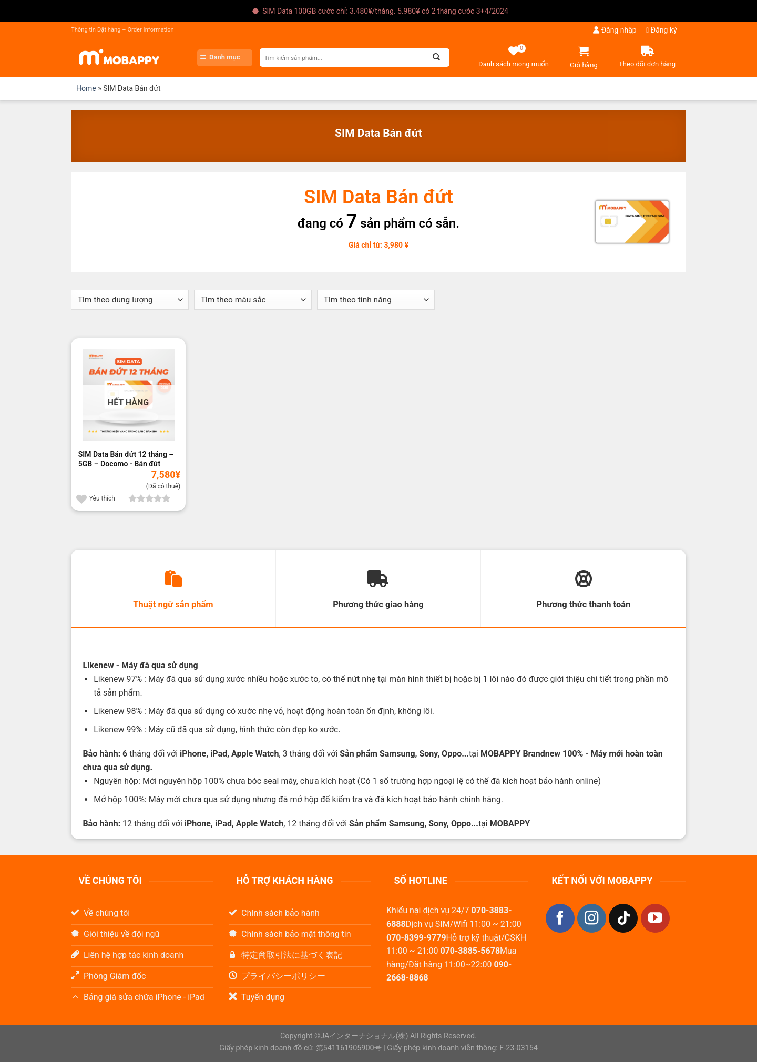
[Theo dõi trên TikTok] (623, 918)
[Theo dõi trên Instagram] (591, 918)
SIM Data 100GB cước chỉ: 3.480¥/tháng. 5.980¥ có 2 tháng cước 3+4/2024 (385, 11)
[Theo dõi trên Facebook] (560, 918)
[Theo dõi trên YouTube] (655, 918)
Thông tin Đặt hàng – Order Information (122, 29)
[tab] (173, 588)
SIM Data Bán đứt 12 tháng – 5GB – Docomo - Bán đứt (125, 459)
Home (86, 88)
